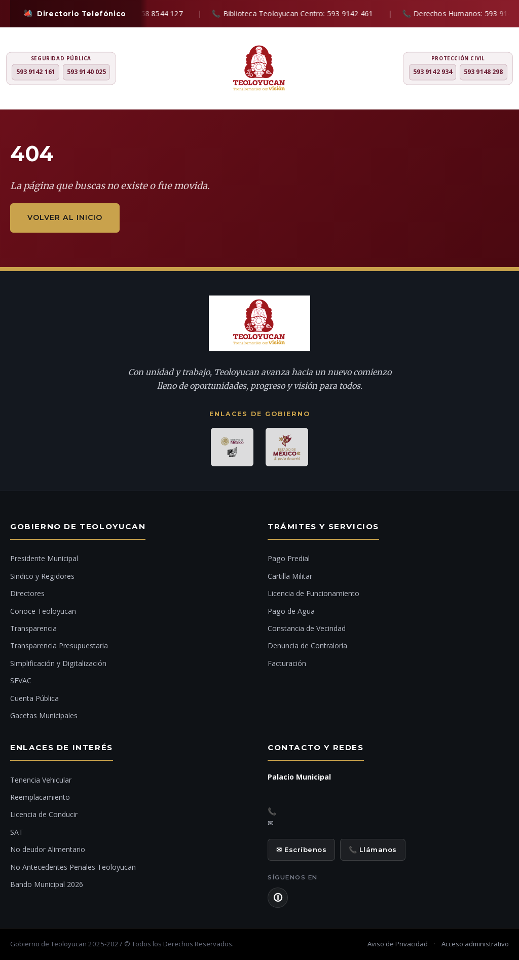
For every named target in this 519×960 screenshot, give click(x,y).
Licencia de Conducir (44, 814)
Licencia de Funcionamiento (313, 593)
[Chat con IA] (498, 484)
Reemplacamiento (40, 797)
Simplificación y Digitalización (58, 663)
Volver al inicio (64, 217)
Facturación (287, 663)
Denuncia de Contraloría (307, 645)
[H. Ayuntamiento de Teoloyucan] (259, 69)
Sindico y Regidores (42, 576)
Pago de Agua (291, 611)
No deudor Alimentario (47, 849)
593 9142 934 (432, 72)
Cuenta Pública (34, 698)
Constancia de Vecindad (307, 628)
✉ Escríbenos (301, 849)
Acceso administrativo (475, 943)
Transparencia (33, 628)
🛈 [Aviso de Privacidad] (277, 898)
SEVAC (20, 680)
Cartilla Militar (290, 576)
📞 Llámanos (373, 849)
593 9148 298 (483, 72)
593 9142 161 (35, 72)
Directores (27, 593)
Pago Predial (289, 558)
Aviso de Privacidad (397, 943)
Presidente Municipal (44, 558)
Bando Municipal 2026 (46, 884)
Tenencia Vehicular (40, 780)
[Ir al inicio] (498, 511)
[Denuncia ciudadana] (498, 454)
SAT (16, 832)
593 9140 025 (86, 72)
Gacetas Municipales (44, 715)
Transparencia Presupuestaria (59, 645)
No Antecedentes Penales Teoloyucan (73, 867)
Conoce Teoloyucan (43, 611)
